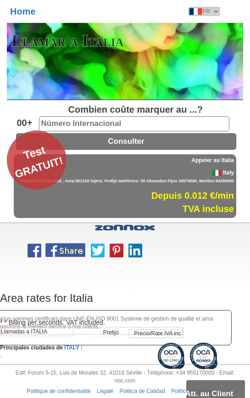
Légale (105, 391)
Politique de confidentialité (58, 391)
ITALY (71, 347)
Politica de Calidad (142, 391)
